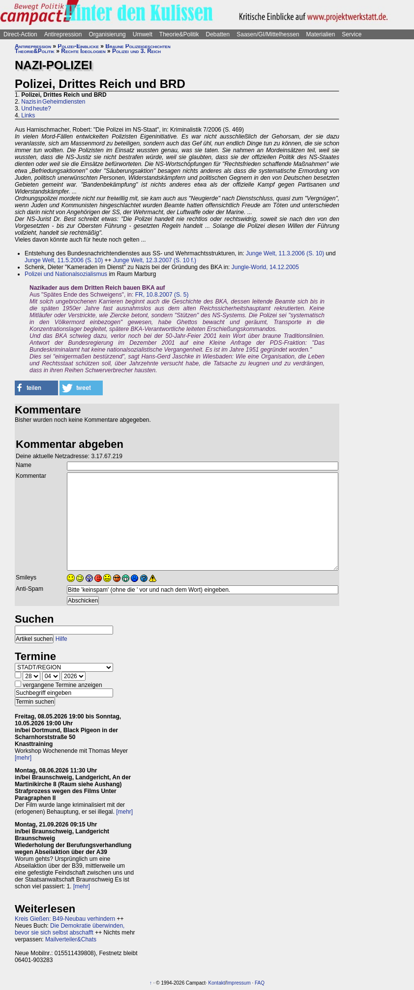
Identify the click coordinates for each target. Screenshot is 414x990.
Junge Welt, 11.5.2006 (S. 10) (64, 260)
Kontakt (216, 983)
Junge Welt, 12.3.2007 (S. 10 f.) (154, 260)
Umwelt (142, 34)
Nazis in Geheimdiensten (53, 101)
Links (28, 115)
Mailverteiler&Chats (70, 939)
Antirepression (63, 34)
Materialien (320, 34)
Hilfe (61, 638)
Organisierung (107, 34)
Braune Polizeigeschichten (137, 46)
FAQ (260, 983)
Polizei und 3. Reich (136, 51)
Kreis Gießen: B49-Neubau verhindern (65, 918)
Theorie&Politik (179, 34)
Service (351, 34)
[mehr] (23, 757)
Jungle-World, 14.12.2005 (265, 267)
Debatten (218, 34)
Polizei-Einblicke (78, 46)
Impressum (238, 983)
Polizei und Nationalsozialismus (66, 274)
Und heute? (36, 108)
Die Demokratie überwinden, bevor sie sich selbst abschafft (69, 929)
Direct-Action (20, 34)
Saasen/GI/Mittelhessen (268, 34)
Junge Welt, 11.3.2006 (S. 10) (285, 253)
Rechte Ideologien (83, 51)
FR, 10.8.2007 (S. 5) (162, 294)
